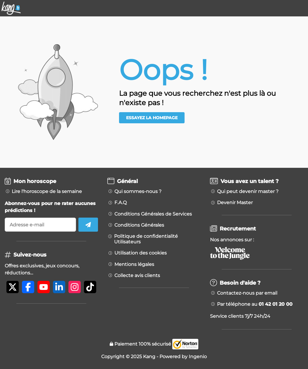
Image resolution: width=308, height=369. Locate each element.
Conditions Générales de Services (153, 214)
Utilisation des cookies (140, 253)
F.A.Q (120, 202)
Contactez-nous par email (247, 293)
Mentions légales (134, 264)
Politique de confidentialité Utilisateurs (146, 239)
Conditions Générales (139, 225)
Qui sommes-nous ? (137, 191)
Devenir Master (235, 202)
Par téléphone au (254, 304)
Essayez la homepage (152, 117)
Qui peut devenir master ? (247, 191)
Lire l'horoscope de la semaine (47, 191)
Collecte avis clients (137, 275)
